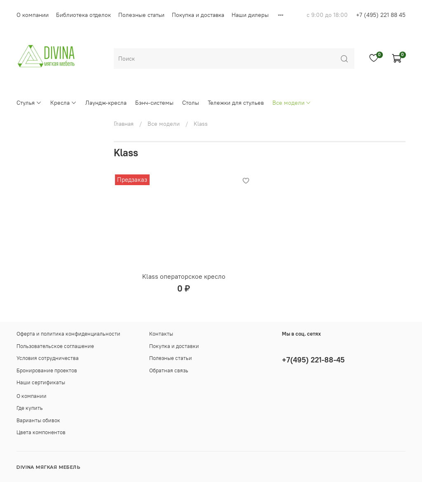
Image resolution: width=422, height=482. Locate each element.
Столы (190, 102)
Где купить (29, 408)
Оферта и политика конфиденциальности (68, 334)
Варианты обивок (38, 420)
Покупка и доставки (174, 346)
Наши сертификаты (40, 382)
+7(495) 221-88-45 (313, 359)
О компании (32, 15)
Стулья (29, 102)
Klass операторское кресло (183, 276)
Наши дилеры (250, 15)
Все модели (292, 102)
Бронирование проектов (46, 370)
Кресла (63, 102)
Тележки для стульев (236, 102)
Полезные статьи (141, 15)
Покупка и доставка (198, 15)
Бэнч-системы (154, 102)
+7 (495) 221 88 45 (381, 15)
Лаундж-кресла (106, 102)
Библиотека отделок (83, 15)
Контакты (161, 334)
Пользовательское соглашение (55, 346)
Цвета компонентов (41, 432)
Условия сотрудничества (47, 358)
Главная (124, 123)
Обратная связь (168, 370)
